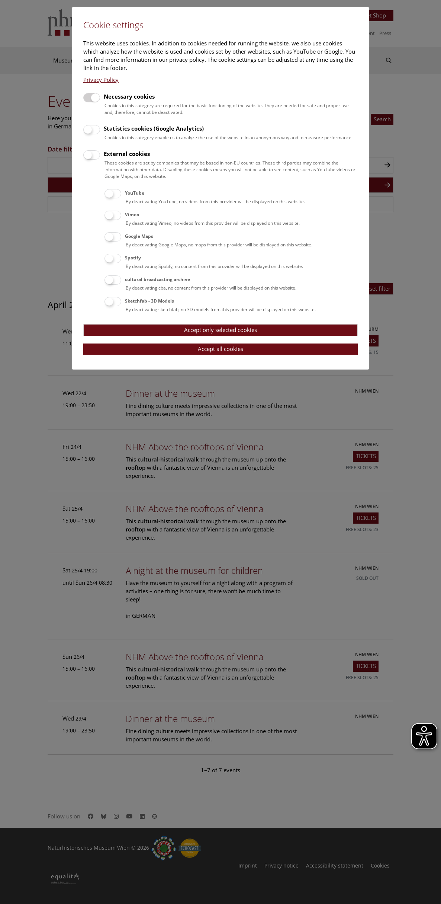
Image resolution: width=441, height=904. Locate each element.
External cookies (127, 153)
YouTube (134, 193)
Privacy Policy (101, 79)
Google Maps (139, 236)
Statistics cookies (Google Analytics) (154, 128)
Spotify (133, 258)
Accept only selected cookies (220, 329)
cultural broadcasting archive (157, 279)
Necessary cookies (129, 96)
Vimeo (132, 214)
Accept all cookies (220, 348)
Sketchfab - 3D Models (149, 301)
